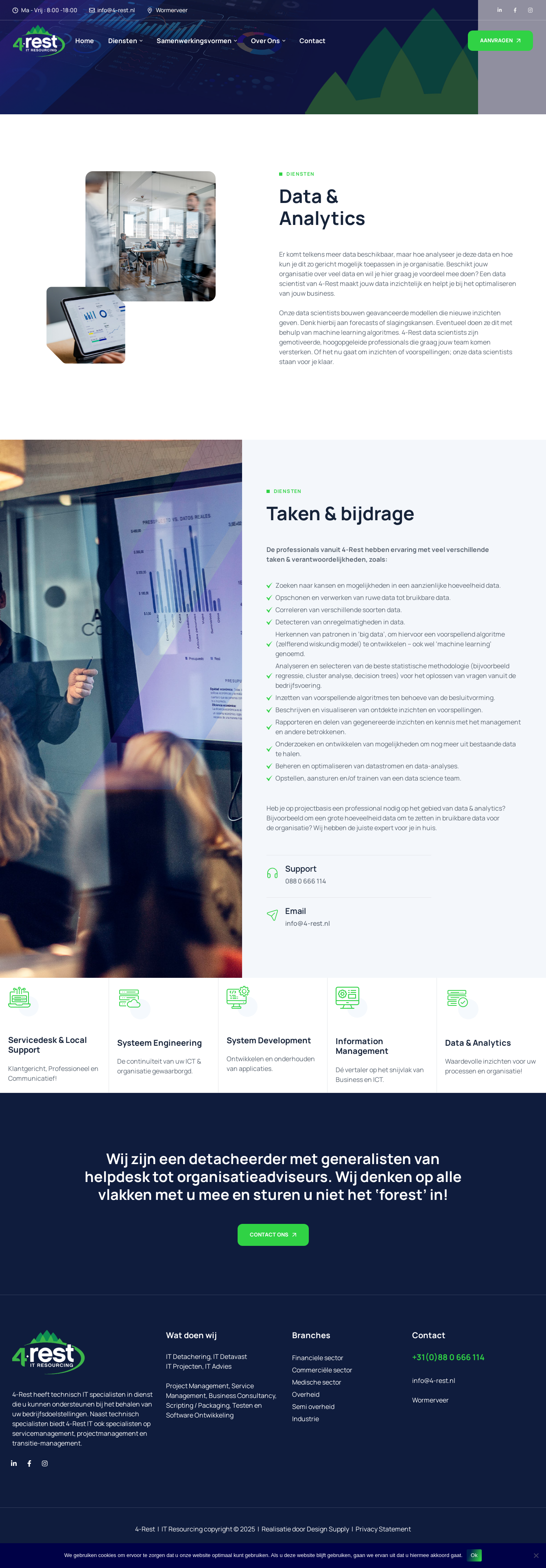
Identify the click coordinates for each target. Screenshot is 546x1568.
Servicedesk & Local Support (47, 1044)
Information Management (362, 1046)
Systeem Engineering (159, 1042)
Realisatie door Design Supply (305, 1528)
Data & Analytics (478, 1042)
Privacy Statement (383, 1528)
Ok (474, 1555)
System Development (269, 1040)
